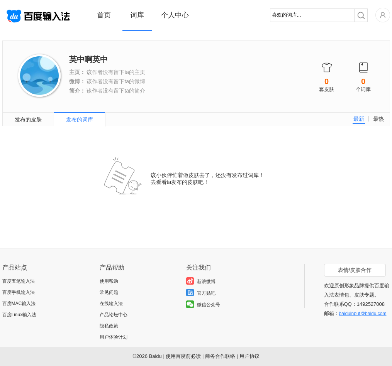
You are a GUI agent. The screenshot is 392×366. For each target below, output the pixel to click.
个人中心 (175, 15)
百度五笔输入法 (18, 281)
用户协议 (249, 356)
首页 (104, 15)
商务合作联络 (220, 356)
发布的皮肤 (28, 119)
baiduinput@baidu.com (363, 313)
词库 (137, 15)
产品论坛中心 (113, 314)
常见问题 (109, 292)
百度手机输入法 (18, 292)
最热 (378, 119)
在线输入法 (111, 303)
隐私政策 (109, 326)
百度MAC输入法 (19, 303)
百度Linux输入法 (19, 314)
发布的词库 (79, 119)
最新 (358, 119)
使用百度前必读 (183, 356)
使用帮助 (109, 281)
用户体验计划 (113, 337)
